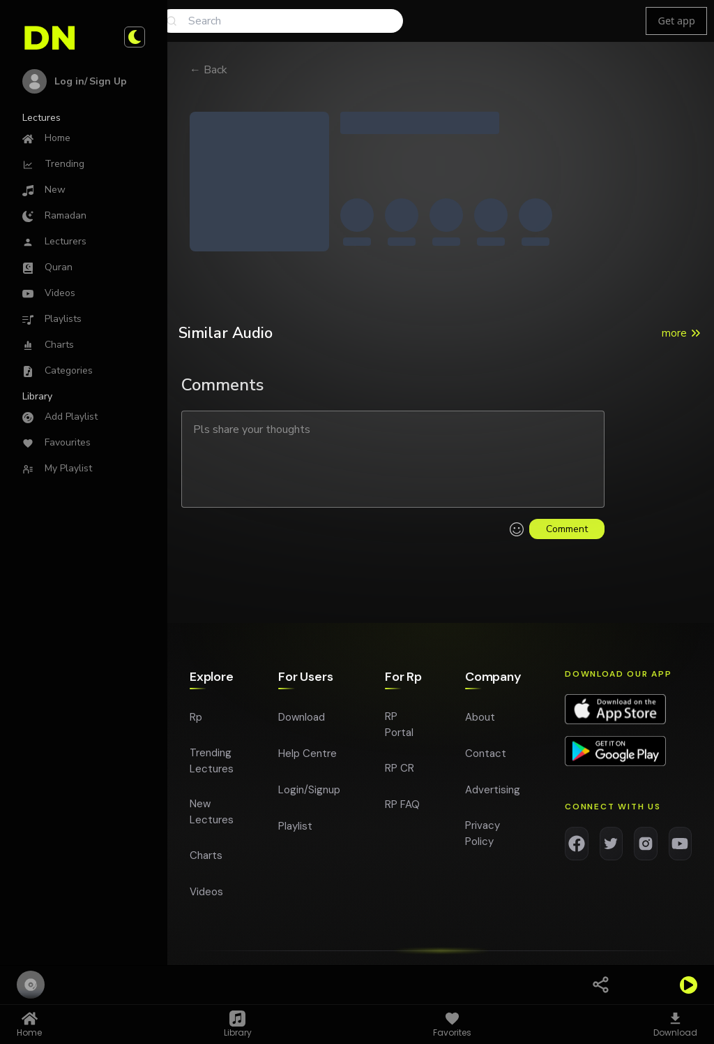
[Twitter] (611, 847)
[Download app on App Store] (615, 713)
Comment (567, 529)
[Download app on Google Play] (615, 755)
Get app (676, 20)
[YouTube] (680, 847)
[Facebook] (576, 847)
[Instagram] (646, 847)
